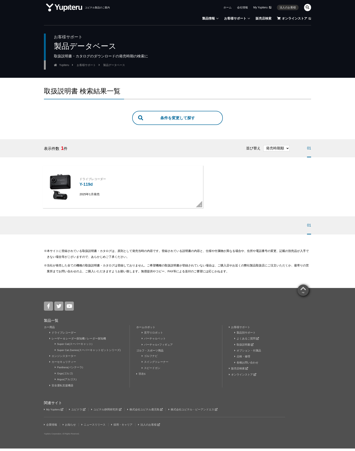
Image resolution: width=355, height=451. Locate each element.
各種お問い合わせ (246, 365)
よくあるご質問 (246, 341)
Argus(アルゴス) (66, 382)
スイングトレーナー (155, 364)
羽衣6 (141, 376)
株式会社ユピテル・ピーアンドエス (194, 412)
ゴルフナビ (150, 358)
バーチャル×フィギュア (157, 347)
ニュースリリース (94, 427)
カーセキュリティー (62, 364)
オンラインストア (294, 18)
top (303, 295)
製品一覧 (51, 323)
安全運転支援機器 (61, 388)
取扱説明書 (244, 347)
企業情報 (50, 427)
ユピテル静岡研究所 (107, 412)
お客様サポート (237, 18)
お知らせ (69, 427)
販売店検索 (263, 18)
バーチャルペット (154, 341)
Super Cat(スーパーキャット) (74, 346)
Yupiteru (64, 65)
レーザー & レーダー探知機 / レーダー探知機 (77, 341)
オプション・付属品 (247, 353)
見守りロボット (152, 335)
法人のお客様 (288, 7)
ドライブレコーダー (62, 335)
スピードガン (151, 370)
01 (309, 149)
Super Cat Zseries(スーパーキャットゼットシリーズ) (88, 352)
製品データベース (114, 65)
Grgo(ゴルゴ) (64, 376)
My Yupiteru (262, 7)
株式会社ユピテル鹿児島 (146, 412)
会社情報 (242, 7)
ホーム (227, 7)
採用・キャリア (122, 427)
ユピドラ (78, 412)
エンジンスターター (62, 358)
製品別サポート (245, 335)
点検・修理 (242, 359)
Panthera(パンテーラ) (69, 370)
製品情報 (210, 18)
